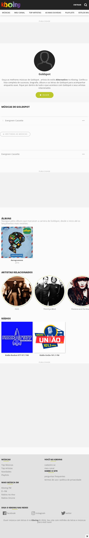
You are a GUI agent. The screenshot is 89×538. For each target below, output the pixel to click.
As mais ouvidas (53, 12)
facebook (11, 513)
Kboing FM (6, 488)
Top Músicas (7, 465)
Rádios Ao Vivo (8, 494)
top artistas (35, 12)
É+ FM (4, 491)
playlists (69, 12)
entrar (77, 5)
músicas (6, 12)
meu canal (19, 12)
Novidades (6, 471)
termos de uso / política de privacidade (62, 479)
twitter (68, 513)
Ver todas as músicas (16, 134)
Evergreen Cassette (14, 120)
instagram (40, 513)
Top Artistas (7, 468)
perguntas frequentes (54, 476)
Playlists (5, 475)
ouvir (46, 95)
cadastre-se (49, 465)
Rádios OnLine (8, 498)
